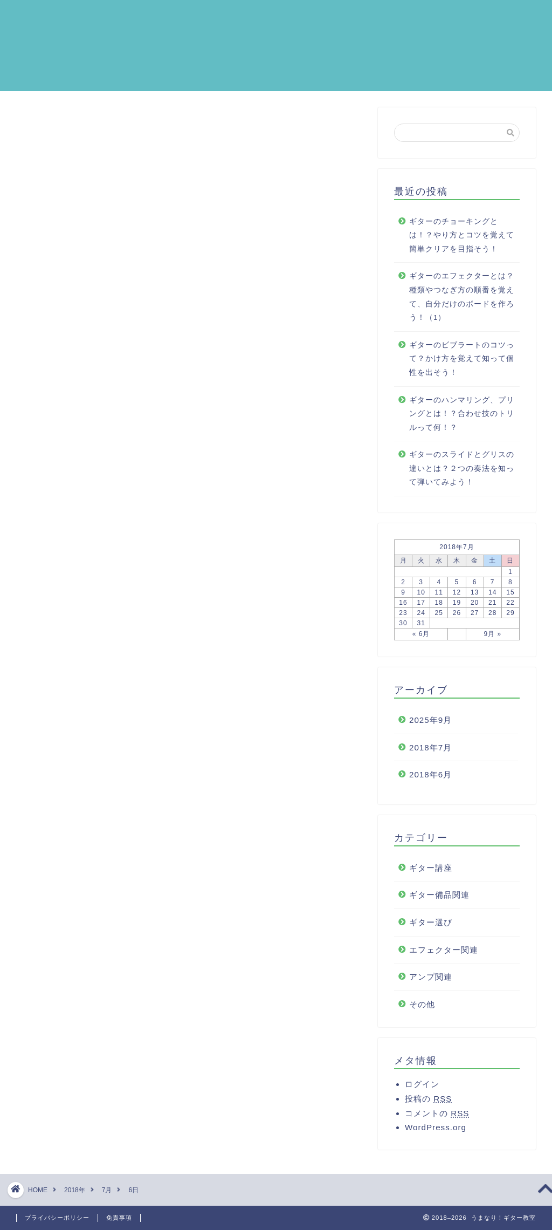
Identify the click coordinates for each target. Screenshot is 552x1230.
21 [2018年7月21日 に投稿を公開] (492, 607)
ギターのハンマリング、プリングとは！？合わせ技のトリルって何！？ (461, 418)
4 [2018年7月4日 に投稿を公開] (439, 587)
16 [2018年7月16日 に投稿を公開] (403, 607)
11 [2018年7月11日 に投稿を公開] (439, 597)
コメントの (437, 1118)
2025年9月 (430, 724)
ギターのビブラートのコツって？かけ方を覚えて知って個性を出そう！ (461, 363)
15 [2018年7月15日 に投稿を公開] (510, 597)
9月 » (492, 639)
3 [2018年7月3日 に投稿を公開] (421, 587)
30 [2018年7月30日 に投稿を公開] (403, 628)
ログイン (422, 1089)
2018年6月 (430, 779)
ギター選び (430, 927)
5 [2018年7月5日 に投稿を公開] (457, 587)
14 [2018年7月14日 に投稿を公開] (492, 597)
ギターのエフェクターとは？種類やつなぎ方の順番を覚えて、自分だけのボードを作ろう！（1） (461, 301)
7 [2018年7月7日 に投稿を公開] (493, 587)
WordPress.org (435, 1132)
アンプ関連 (430, 981)
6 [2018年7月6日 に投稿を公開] (475, 587)
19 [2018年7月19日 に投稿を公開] (457, 607)
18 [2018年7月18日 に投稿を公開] (439, 607)
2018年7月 (430, 752)
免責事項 (119, 1217)
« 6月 (421, 639)
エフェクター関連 (443, 954)
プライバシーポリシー (57, 1217)
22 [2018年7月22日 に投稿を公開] (510, 607)
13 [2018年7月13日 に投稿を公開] (475, 597)
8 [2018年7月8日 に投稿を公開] (510, 587)
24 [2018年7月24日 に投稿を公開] (421, 617)
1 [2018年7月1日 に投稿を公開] (510, 576)
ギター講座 (430, 872)
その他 (422, 1009)
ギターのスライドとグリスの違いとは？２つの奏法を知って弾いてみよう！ (461, 473)
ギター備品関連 (439, 899)
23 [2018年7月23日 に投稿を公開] (403, 617)
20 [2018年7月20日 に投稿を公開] (475, 607)
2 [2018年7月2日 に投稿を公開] (403, 587)
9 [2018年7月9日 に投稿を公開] (403, 597)
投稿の (428, 1103)
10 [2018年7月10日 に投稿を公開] (421, 597)
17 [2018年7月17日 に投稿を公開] (421, 607)
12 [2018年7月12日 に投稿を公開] (457, 597)
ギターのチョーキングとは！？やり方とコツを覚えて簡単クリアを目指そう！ (461, 240)
